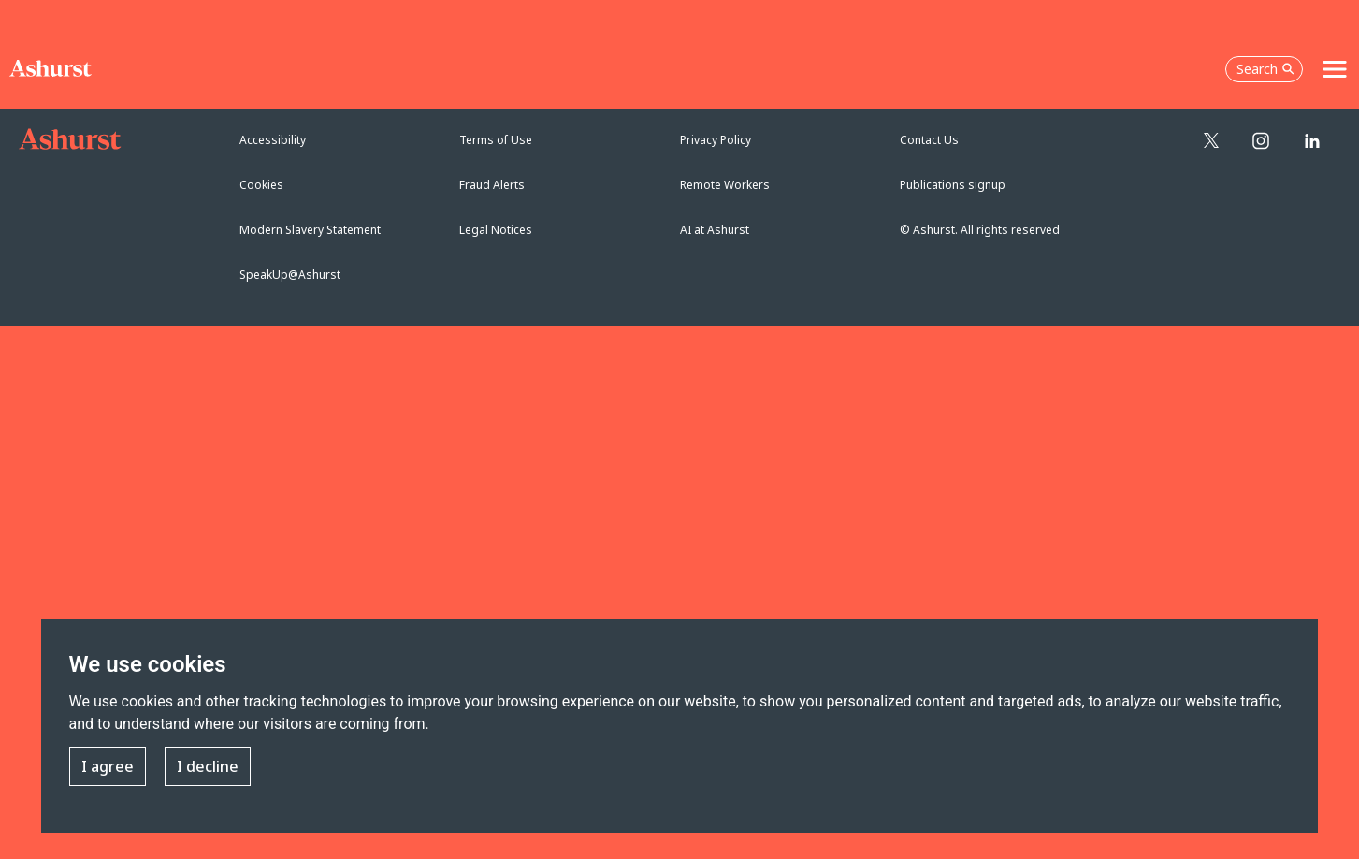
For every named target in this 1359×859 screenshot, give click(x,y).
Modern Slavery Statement (310, 230)
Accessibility (272, 140)
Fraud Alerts (492, 185)
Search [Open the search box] (1265, 69)
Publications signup (952, 185)
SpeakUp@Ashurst (289, 275)
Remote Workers (725, 185)
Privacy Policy (715, 140)
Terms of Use (495, 140)
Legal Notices (495, 230)
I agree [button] (107, 767)
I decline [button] (208, 767)
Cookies (261, 185)
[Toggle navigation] (1335, 69)
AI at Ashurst (714, 230)
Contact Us (929, 140)
